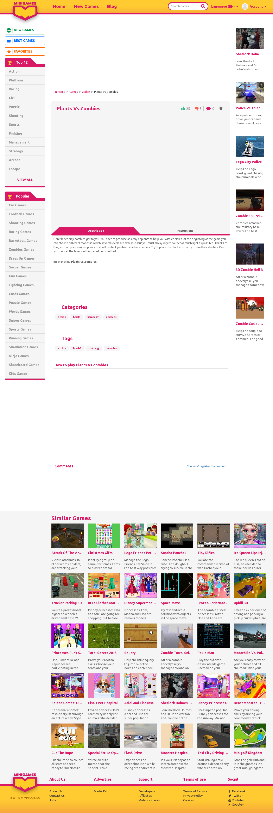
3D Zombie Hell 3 (249, 270)
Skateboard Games (24, 365)
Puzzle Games (20, 303)
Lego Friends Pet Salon (140, 553)
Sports (14, 124)
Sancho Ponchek (173, 553)
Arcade (14, 160)
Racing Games (20, 232)
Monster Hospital (175, 753)
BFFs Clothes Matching (104, 603)
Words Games (20, 311)
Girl (12, 98)
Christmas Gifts (100, 553)
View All (25, 180)
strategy (94, 348)
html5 (76, 317)
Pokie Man (205, 653)
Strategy (16, 151)
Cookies (189, 800)
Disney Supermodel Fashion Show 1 (140, 603)
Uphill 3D (241, 603)
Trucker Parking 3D (66, 603)
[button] (224, 6)
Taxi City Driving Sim (213, 753)
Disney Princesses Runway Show (213, 703)
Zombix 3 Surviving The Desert (250, 216)
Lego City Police (249, 162)
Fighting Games (21, 285)
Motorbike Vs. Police (250, 653)
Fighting (15, 133)
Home (59, 6)
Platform (16, 80)
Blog (112, 6)
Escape (14, 169)
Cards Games (19, 294)
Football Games (21, 214)
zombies (112, 348)
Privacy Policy (193, 795)
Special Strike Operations (104, 753)
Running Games (21, 338)
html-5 (77, 348)
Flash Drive (133, 753)
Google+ (236, 804)
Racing (14, 89)
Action (14, 71)
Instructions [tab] (185, 230)
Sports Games (20, 329)
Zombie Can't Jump (250, 324)
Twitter (235, 795)
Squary (130, 653)
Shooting (16, 116)
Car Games (17, 205)
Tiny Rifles (206, 553)
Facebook (237, 791)
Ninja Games (19, 356)
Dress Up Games (22, 258)
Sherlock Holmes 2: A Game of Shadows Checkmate (250, 54)
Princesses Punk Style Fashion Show (67, 653)
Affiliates (145, 795)
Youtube (236, 800)
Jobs (52, 800)
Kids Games (18, 373)
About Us (55, 791)
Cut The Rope (62, 753)
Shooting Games (22, 223)
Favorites (19, 51)
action (86, 91)
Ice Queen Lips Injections (250, 553)
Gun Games (18, 276)
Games (73, 91)
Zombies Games (21, 249)
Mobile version (149, 800)
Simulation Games (23, 347)
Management (19, 142)
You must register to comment (207, 466)
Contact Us (57, 795)
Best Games (20, 41)
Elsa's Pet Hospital (103, 703)
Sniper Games (20, 320)
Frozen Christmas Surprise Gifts (213, 603)
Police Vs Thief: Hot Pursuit (250, 108)
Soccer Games (20, 267)
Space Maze (170, 603)
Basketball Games (23, 240)
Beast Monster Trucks (250, 703)
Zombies (111, 317)
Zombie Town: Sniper (177, 653)
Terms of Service (195, 791)
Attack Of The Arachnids (67, 553)
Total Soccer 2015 (102, 653)
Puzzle (14, 107)
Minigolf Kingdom (248, 753)
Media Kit (100, 791)
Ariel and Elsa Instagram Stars (140, 703)
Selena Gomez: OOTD (67, 703)
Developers (147, 791)
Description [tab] (96, 230)
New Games (86, 6)
